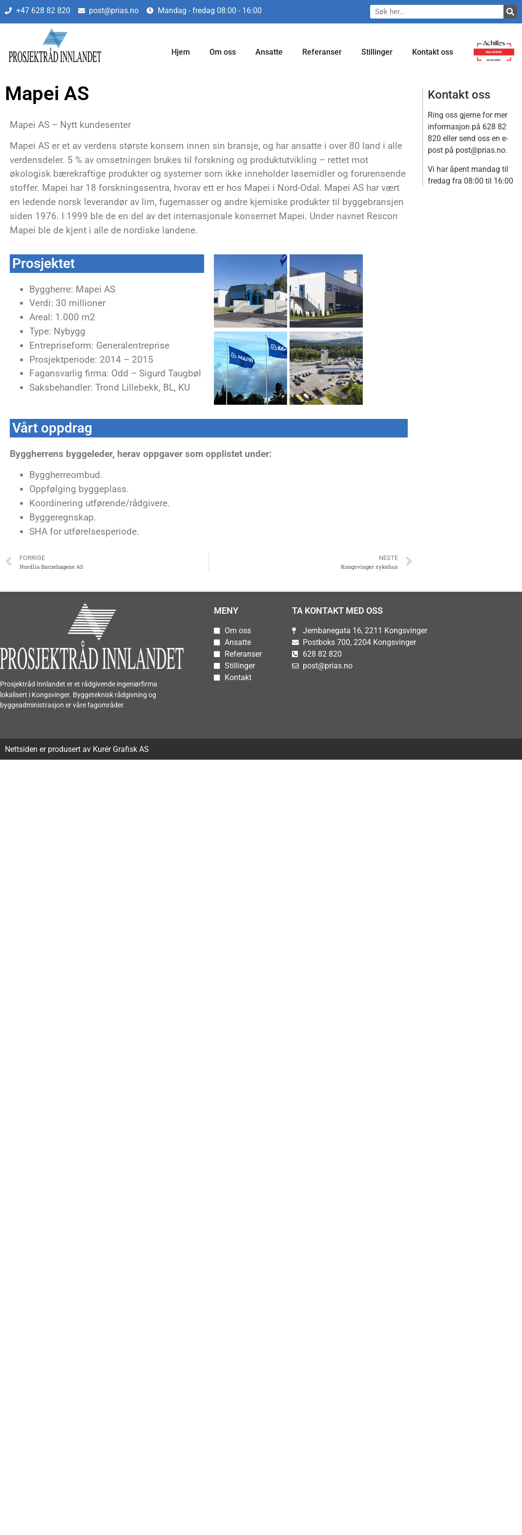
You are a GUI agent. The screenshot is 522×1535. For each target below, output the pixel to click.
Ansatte (269, 52)
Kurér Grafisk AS (121, 749)
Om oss (222, 52)
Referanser (322, 52)
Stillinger (377, 52)
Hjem (180, 52)
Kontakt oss (432, 52)
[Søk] (510, 12)
